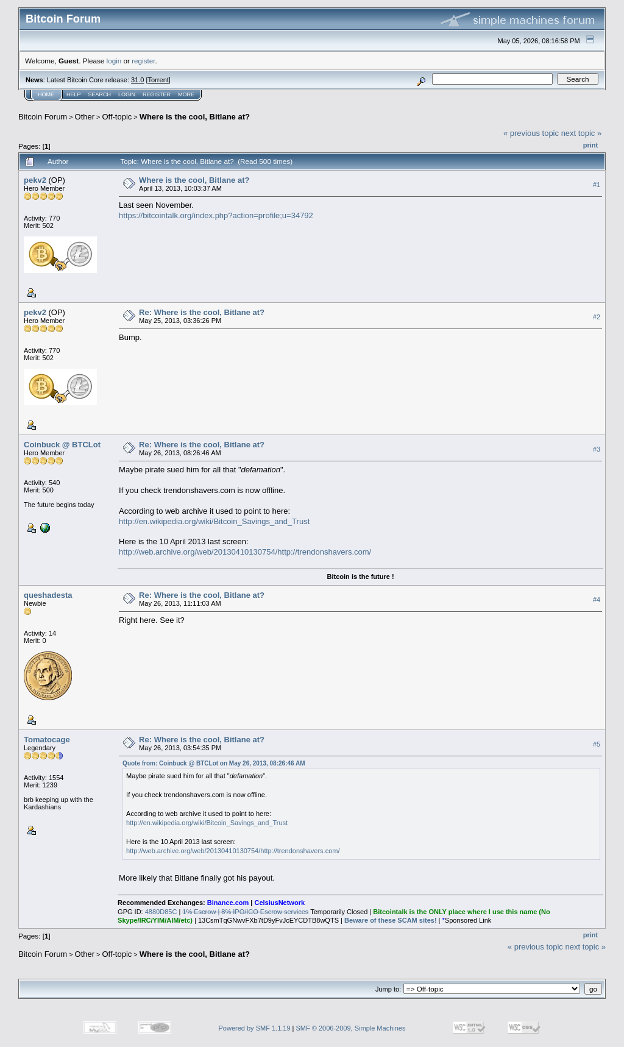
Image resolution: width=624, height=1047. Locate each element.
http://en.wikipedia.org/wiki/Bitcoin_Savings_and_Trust (214, 521)
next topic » (581, 133)
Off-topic (117, 116)
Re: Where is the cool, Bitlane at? (201, 312)
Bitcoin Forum (42, 116)
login (114, 61)
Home (46, 94)
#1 (596, 184)
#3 (596, 449)
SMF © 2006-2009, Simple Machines (351, 1028)
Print (590, 145)
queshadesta (48, 595)
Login (126, 94)
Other (85, 116)
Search (100, 94)
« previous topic (531, 133)
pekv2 (35, 180)
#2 (596, 317)
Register (157, 94)
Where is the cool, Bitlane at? (195, 116)
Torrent (158, 79)
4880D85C (161, 911)
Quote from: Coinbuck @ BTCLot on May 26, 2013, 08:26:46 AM (213, 763)
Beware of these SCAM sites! (390, 920)
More (186, 94)
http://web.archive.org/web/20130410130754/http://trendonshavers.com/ (245, 551)
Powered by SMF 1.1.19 (255, 1028)
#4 (596, 599)
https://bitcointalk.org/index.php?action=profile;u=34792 (216, 215)
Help (73, 94)
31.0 (137, 79)
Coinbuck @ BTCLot (62, 444)
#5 (596, 744)
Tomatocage (47, 739)
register (143, 61)
